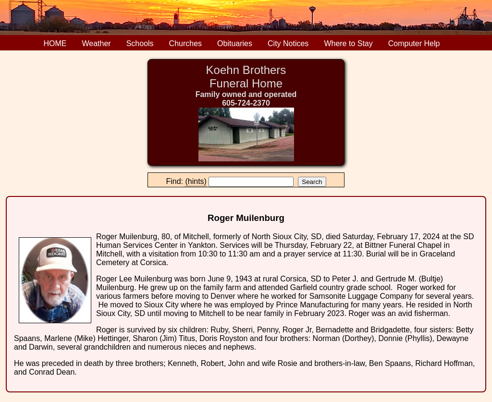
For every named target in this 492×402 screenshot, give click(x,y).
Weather (96, 43)
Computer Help (414, 43)
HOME (55, 43)
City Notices (288, 43)
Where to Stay (348, 43)
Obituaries (234, 43)
